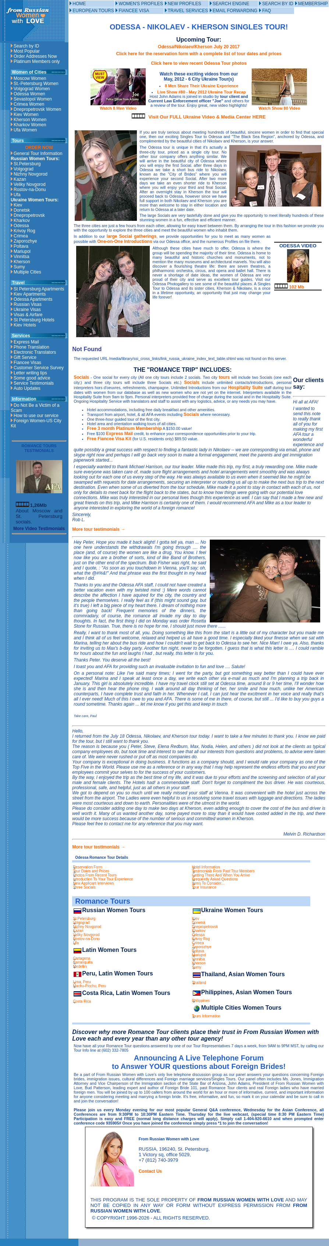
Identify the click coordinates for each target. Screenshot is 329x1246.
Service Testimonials (34, 383)
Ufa (17, 194)
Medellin (79, 966)
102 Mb (289, 287)
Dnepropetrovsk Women (37, 109)
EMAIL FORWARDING (235, 10)
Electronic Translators (35, 352)
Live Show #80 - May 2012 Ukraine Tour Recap (201, 92)
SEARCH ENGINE (231, 3)
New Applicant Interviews (93, 883)
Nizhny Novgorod (30, 174)
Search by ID (26, 46)
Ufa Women (25, 130)
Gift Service (25, 357)
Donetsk (22, 210)
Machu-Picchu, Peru (89, 986)
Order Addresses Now (35, 56)
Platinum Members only (37, 61)
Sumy (19, 266)
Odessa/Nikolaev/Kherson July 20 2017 (199, 46)
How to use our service (36, 415)
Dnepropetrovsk (29, 215)
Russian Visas (28, 304)
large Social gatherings (132, 236)
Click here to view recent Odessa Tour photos (199, 63)
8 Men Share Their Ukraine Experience (201, 86)
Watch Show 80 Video (279, 106)
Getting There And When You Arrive (221, 875)
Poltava (21, 246)
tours (224, 377)
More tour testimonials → (98, 529)
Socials (81, 377)
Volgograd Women (32, 88)
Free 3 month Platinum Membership (124, 428)
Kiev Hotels (25, 325)
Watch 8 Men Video (118, 106)
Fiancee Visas (27, 362)
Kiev (18, 205)
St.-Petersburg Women (36, 83)
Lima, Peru (82, 982)
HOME (79, 3)
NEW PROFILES (184, 3)
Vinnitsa (21, 256)
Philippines (201, 1001)
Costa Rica (82, 1001)
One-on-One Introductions (124, 241)
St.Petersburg (27, 163)
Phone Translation (31, 347)
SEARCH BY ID (277, 3)
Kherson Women (30, 119)
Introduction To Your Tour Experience (103, 879)
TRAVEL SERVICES (188, 10)
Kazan (20, 179)
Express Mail (26, 342)
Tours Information (206, 1016)
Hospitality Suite (245, 387)
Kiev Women (26, 114)
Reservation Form (87, 867)
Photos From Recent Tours (95, 875)
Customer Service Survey (39, 367)
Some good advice (32, 378)
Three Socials (84, 887)
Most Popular (27, 51)
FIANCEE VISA (133, 10)
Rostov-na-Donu (30, 189)
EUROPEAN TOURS (93, 10)
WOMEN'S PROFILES (140, 3)
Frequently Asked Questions (215, 879)
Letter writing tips (30, 372)
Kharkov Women (30, 124)
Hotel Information (206, 867)
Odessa (21, 225)
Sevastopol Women (33, 99)
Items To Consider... (208, 883)
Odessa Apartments (33, 299)
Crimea (21, 236)
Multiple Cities (27, 272)
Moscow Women (30, 78)
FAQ (266, 10)
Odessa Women (29, 93)
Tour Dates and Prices (91, 871)
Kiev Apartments (30, 294)
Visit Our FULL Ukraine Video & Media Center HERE (207, 117)
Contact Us (150, 1171)
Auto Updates (27, 388)
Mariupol (22, 251)
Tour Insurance (204, 887)
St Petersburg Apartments (39, 289)
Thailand (199, 983)
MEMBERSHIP (313, 3)
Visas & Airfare (28, 314)
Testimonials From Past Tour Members (223, 871)
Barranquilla (82, 962)
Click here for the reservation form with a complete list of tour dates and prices (198, 53)
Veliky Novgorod (30, 184)
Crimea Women (29, 104)
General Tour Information (38, 153)
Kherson (22, 261)
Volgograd (23, 169)
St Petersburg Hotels (34, 319)
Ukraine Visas (27, 309)
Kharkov (22, 220)
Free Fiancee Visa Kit (109, 438)
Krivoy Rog (24, 230)
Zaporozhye (25, 241)
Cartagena (81, 958)
